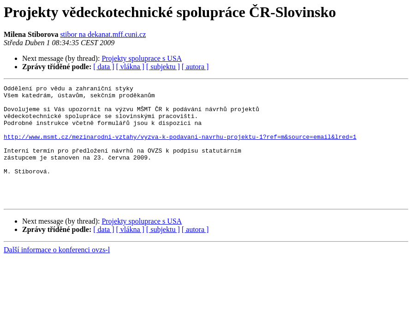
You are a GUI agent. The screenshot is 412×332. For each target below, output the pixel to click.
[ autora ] (195, 67)
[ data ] (103, 67)
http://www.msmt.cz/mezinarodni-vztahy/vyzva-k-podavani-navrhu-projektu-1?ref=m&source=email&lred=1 (180, 147)
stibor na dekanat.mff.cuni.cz (103, 34)
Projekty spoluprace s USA (142, 58)
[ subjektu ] (163, 67)
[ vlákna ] (130, 67)
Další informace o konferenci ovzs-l (57, 273)
